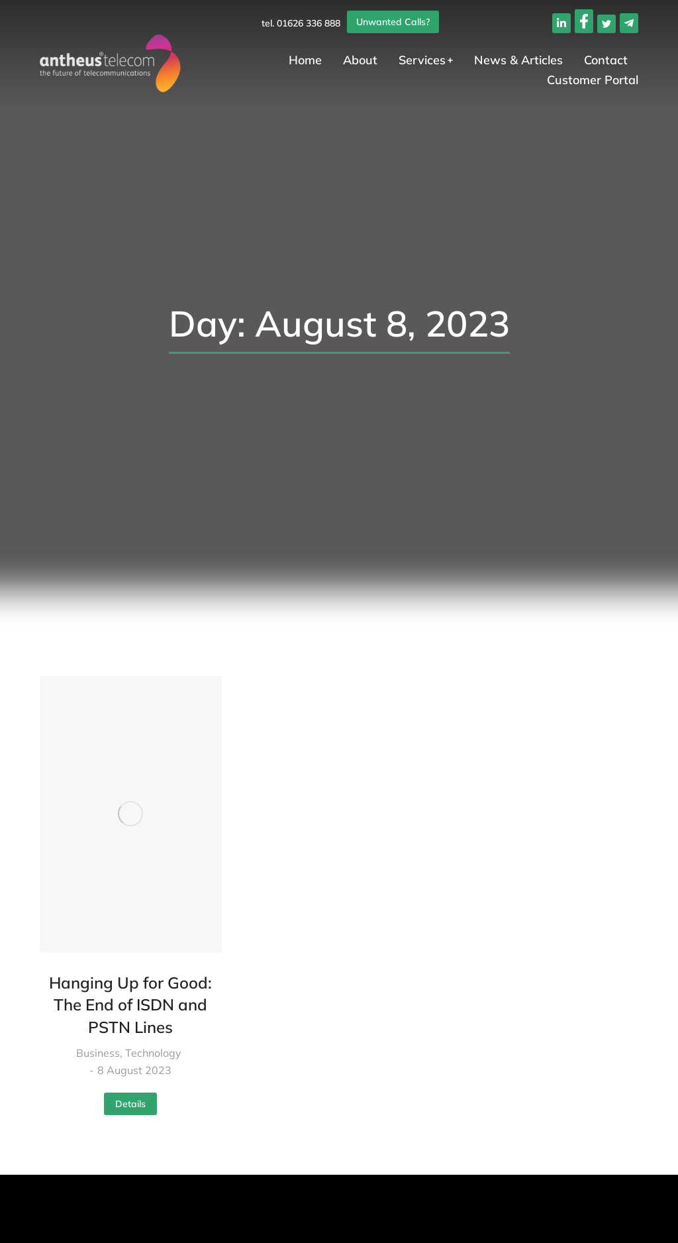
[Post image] (131, 813)
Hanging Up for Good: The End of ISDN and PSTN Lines (130, 1005)
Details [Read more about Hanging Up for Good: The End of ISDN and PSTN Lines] (130, 1104)
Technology (153, 1052)
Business (98, 1052)
